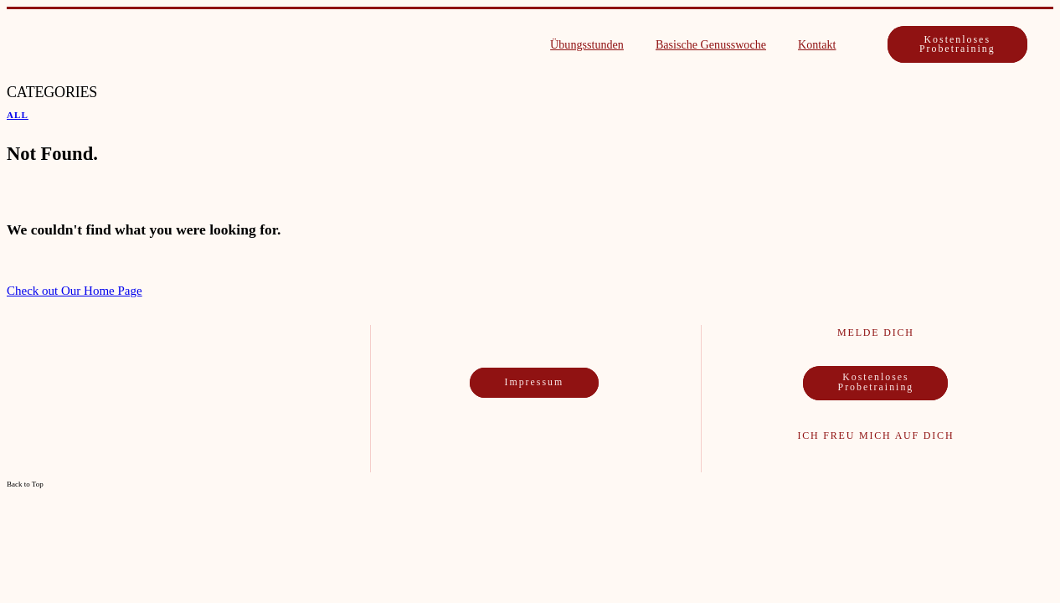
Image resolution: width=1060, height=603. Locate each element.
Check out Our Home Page (74, 290)
